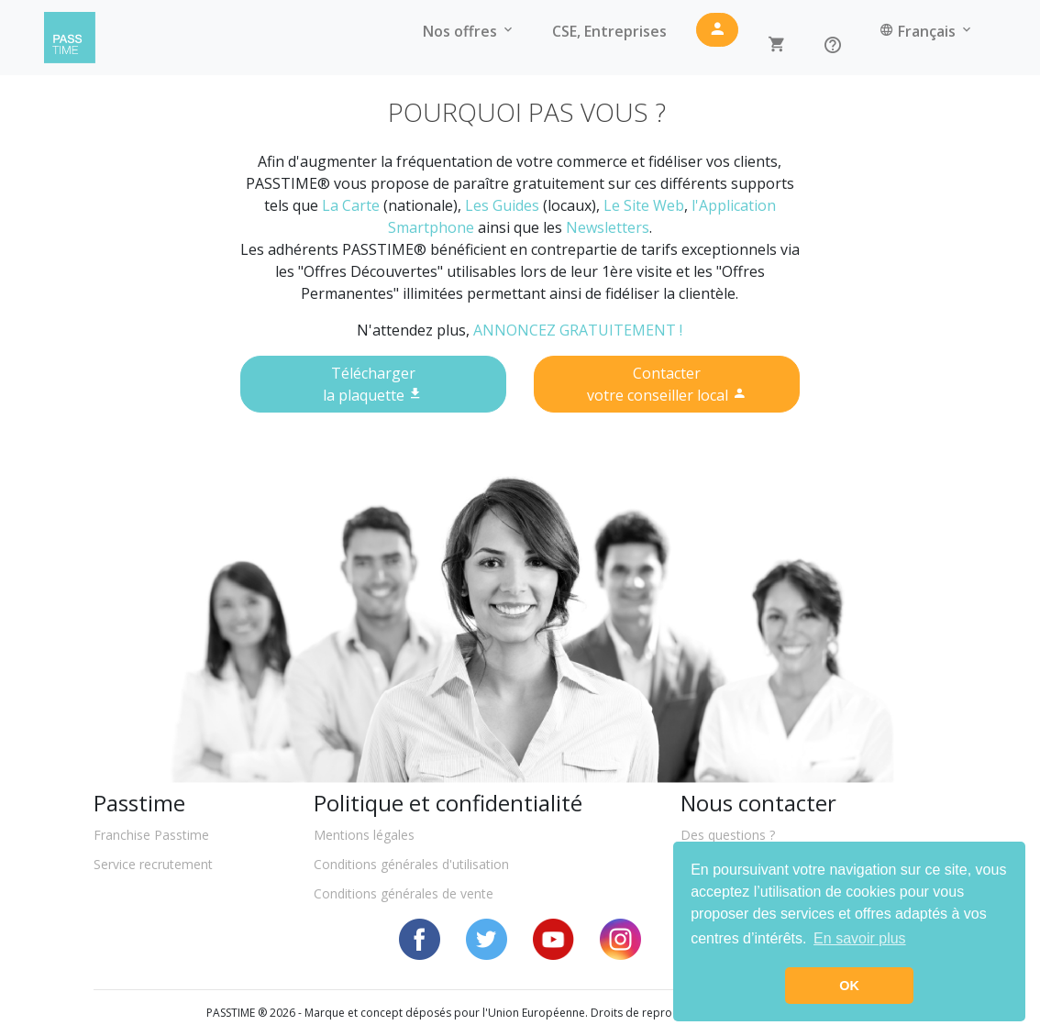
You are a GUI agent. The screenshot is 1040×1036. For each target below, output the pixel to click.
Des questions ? (727, 834)
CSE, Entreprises (609, 31)
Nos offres (469, 31)
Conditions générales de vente (403, 893)
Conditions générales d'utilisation (411, 864)
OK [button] (849, 985)
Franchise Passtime (151, 834)
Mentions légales (364, 834)
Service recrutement (153, 864)
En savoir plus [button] (859, 938)
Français (927, 31)
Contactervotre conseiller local (667, 384)
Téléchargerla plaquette (373, 384)
